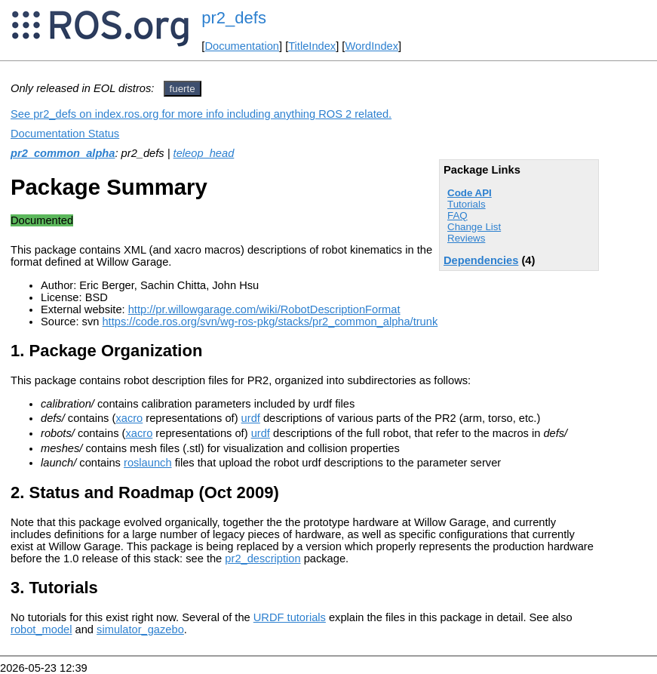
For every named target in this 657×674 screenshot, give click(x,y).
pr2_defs (233, 17)
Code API (469, 193)
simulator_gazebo (140, 629)
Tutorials (466, 204)
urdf (250, 418)
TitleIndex (312, 46)
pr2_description (262, 558)
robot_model (41, 629)
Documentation (241, 46)
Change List (474, 226)
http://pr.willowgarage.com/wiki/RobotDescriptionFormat (264, 309)
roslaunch (148, 463)
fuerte (182, 88)
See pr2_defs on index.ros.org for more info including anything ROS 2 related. (201, 114)
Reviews (466, 238)
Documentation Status (65, 134)
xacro (129, 418)
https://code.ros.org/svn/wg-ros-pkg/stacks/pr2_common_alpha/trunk (269, 321)
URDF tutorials (289, 617)
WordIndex (371, 46)
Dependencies (481, 260)
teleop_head (204, 153)
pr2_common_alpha (63, 153)
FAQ (457, 215)
